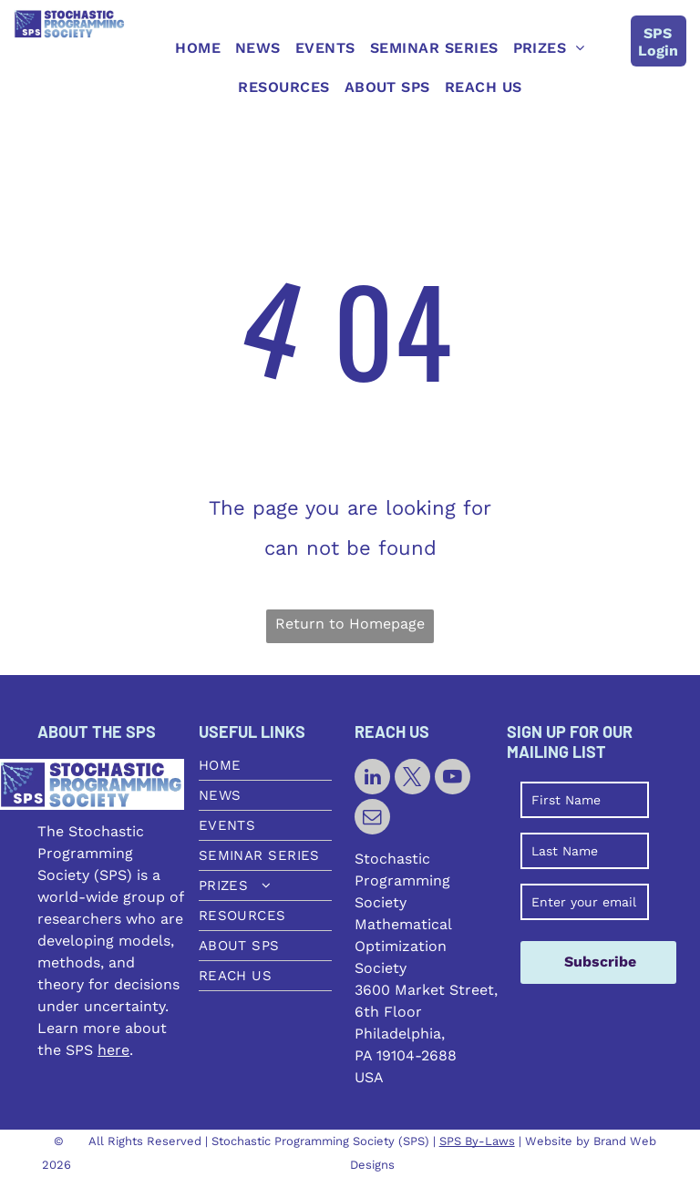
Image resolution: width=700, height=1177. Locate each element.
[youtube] (452, 779)
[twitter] (412, 779)
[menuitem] (198, 48)
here (113, 1050)
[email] (372, 819)
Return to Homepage (350, 623)
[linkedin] (372, 779)
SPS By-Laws (477, 1141)
